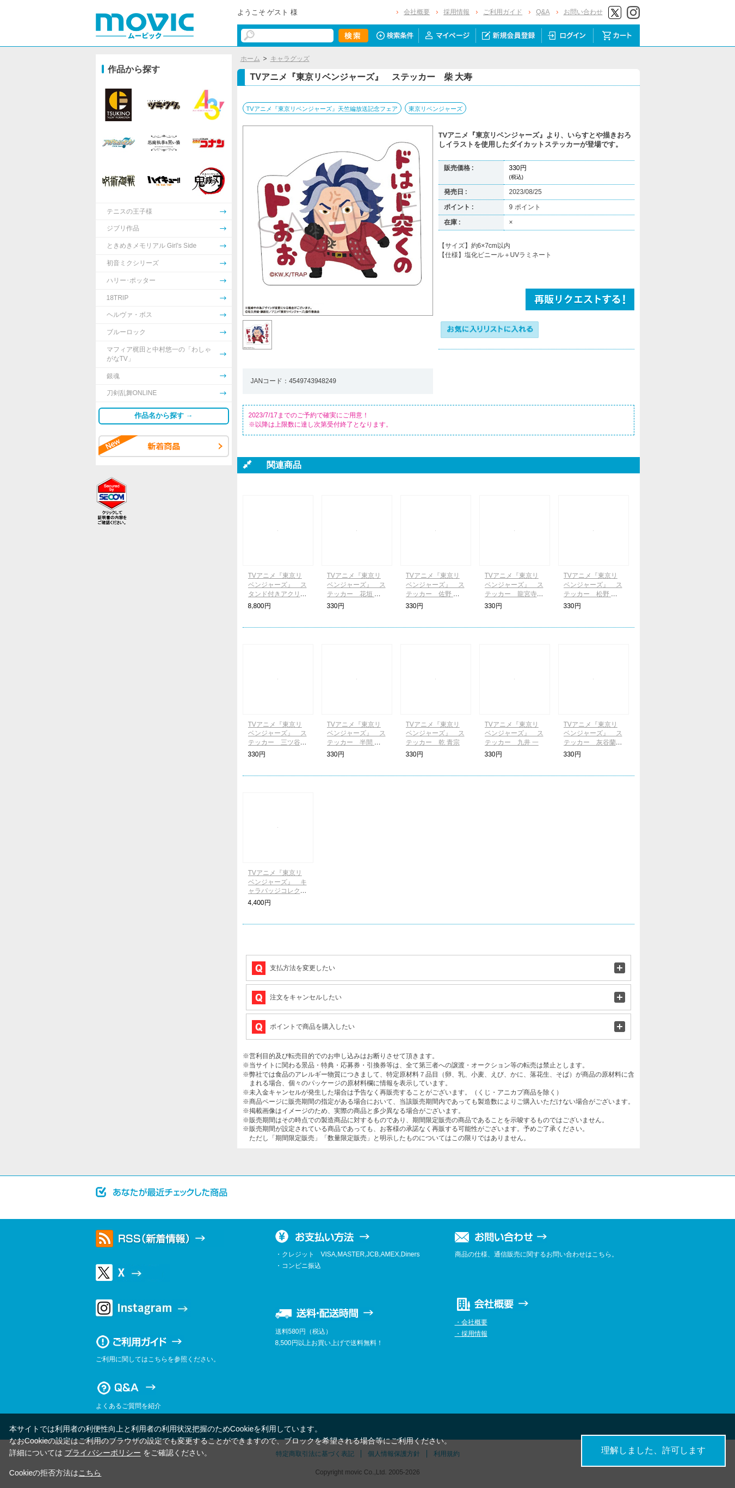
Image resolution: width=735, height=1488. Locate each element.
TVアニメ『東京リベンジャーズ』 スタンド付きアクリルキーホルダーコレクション (277, 594)
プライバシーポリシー (103, 1452)
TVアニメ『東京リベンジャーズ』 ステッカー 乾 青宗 (435, 734)
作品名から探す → (163, 415)
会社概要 (417, 12)
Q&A (542, 12)
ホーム (250, 58)
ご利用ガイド (502, 12)
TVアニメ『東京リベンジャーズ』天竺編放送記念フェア (322, 108)
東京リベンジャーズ (435, 108)
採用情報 (456, 12)
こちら (89, 1472)
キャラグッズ (290, 58)
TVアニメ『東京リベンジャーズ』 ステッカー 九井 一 (514, 734)
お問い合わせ (583, 12)
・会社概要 (471, 1322)
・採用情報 (471, 1333)
